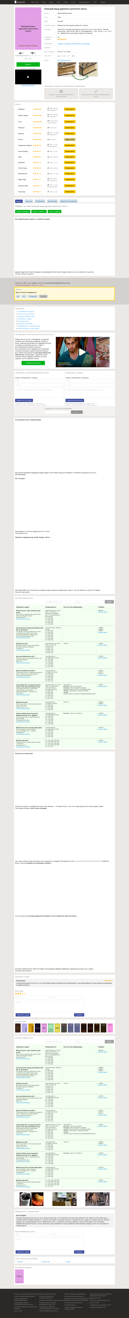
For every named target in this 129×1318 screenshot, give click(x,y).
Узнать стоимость (39, 211)
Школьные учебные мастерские (74, 1296)
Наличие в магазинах (25, 324)
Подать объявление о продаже (77, 378)
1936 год (20, 1261)
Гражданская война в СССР (98, 1307)
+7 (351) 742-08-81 (102, 672)
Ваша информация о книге (25, 1231)
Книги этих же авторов (26, 314)
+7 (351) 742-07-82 (103, 670)
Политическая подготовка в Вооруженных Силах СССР (47, 1303)
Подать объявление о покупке (26, 378)
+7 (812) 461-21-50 (103, 727)
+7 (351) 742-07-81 (102, 673)
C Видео (103, 2)
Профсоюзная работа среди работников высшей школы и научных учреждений (76, 1299)
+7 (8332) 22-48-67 (103, 740)
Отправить (79, 1015)
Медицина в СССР (95, 1298)
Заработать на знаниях (68, 201)
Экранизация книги (28, 78)
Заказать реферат (22, 211)
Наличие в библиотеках (26, 316)
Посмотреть (69, 109)
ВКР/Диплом (76, 43)
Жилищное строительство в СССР (100, 1300)
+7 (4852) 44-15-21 (103, 643)
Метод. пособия (94, 1303)
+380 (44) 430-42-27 (103, 610)
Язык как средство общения (47, 1294)
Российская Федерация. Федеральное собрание (25, 1307)
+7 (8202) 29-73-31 (102, 703)
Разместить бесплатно (75, 400)
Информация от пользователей (29, 326)
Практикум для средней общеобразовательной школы (23, 1303)
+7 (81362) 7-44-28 (103, 713)
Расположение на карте (23, 619)
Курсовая (67, 43)
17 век (44, 2)
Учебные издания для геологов (48, 1311)
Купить (28, 64)
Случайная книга (84, 2)
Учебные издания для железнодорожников (20, 1299)
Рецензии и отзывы (24, 319)
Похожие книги (23, 321)
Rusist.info (21, 2)
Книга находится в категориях (28, 328)
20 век (66, 2)
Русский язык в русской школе (73, 1303)
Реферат (60, 43)
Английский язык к (70, 1305)
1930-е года (46, 1261)
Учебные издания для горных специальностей (73, 1308)
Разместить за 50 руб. (24, 400)
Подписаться (76, 412)
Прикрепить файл (23, 1015)
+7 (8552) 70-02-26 (102, 629)
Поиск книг (34, 2)
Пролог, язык (18, 1311)
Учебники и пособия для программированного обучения (49, 1307)
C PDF (95, 2)
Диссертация (85, 43)
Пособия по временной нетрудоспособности (46, 1297)
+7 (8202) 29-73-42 (103, 702)
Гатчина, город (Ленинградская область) (26, 1294)
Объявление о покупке (26, 311)
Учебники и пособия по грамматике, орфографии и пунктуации (101, 1295)
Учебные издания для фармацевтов (75, 1294)
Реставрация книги (63, 60)
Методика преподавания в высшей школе (51, 1300)
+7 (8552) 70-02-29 (102, 630)
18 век (51, 2)
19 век (58, 2)
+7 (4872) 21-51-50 (103, 656)
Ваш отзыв (19, 991)
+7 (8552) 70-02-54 (103, 627)
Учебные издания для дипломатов (24, 1296)
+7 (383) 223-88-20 (103, 684)
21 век (73, 2)
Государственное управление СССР (100, 1305)
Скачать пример (54, 211)
